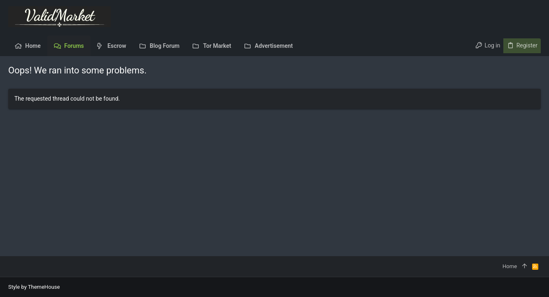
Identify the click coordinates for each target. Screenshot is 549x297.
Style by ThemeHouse (34, 287)
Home (509, 266)
